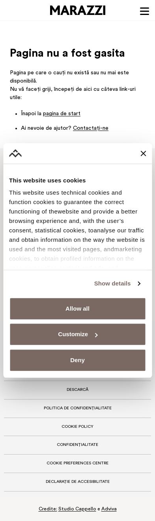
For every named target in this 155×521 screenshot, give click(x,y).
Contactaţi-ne (90, 128)
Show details (112, 283)
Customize (77, 334)
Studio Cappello (77, 509)
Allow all (77, 308)
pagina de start (61, 114)
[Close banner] (143, 153)
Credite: (48, 509)
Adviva (109, 509)
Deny (77, 360)
